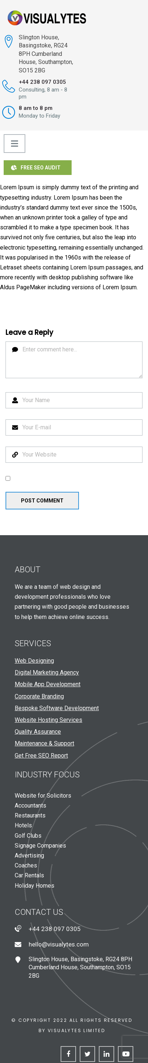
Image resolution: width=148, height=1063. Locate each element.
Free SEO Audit (36, 167)
